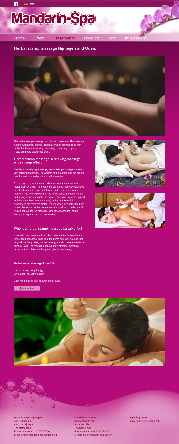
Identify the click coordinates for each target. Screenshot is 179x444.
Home (19, 37)
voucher (39, 274)
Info (112, 37)
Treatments (64, 37)
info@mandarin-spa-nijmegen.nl (39, 434)
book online (27, 288)
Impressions (136, 37)
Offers (39, 37)
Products (92, 37)
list (41, 270)
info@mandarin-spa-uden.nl (98, 434)
